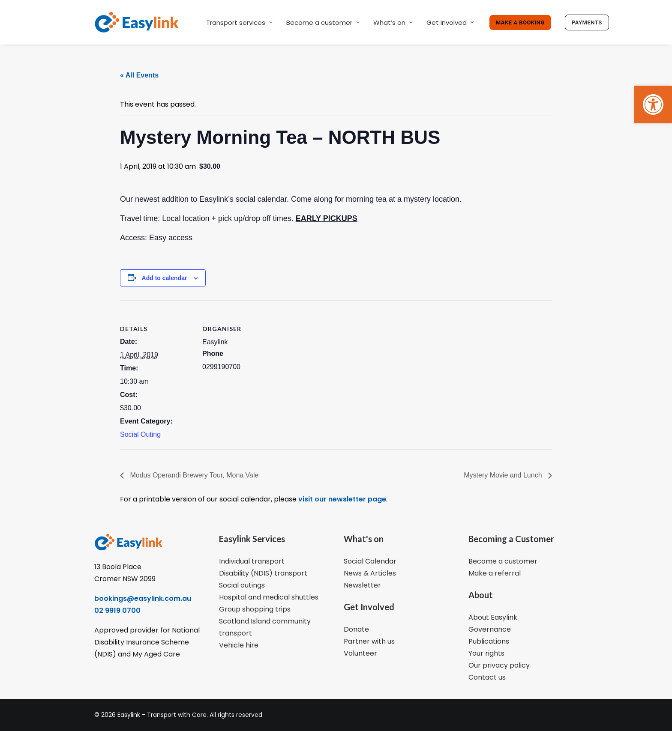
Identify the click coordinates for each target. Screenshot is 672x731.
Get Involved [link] (450, 22)
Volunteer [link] (360, 653)
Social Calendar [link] (370, 561)
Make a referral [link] (494, 573)
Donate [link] (356, 629)
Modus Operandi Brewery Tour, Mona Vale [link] (193, 475)
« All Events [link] (139, 75)
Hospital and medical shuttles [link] (268, 597)
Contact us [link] (487, 677)
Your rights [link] (486, 653)
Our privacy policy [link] (499, 665)
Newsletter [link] (362, 585)
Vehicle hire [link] (238, 645)
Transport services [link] (239, 22)
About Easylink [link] (492, 617)
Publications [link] (488, 641)
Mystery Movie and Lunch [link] (504, 475)
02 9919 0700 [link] (117, 610)
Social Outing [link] (140, 434)
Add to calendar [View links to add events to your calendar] (164, 277)
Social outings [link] (242, 585)
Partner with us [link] (369, 641)
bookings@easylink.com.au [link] (142, 598)
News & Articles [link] (370, 573)
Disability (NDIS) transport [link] (263, 573)
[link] (653, 104)
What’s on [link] (393, 22)
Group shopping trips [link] (255, 609)
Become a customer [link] (323, 22)
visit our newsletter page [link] (341, 499)
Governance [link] (489, 629)
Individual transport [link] (252, 561)
